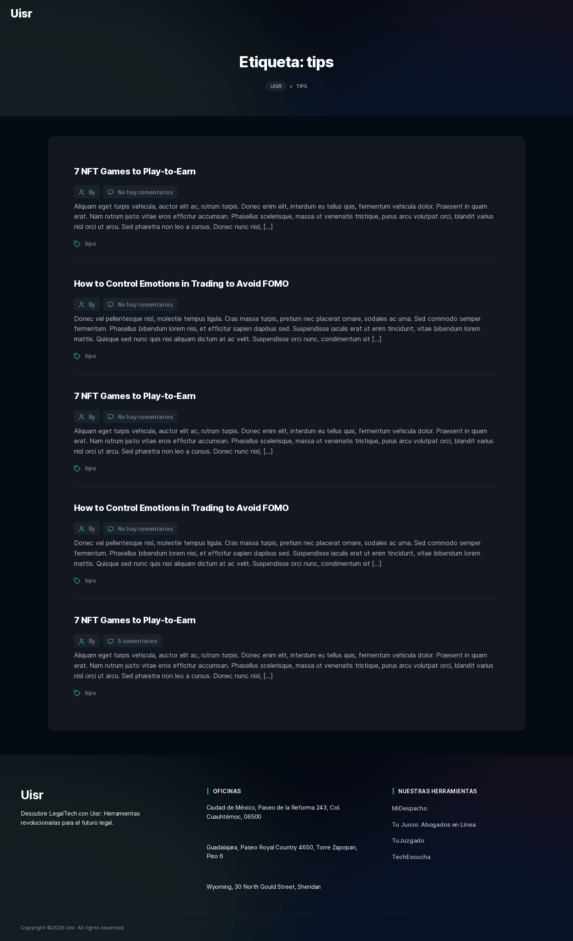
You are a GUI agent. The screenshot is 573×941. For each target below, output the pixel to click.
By (92, 191)
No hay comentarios (145, 191)
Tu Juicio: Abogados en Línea (434, 824)
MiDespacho (409, 808)
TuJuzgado (408, 840)
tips (90, 243)
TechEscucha (411, 857)
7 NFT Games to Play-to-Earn (135, 171)
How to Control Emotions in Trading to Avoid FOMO (181, 283)
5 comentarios (138, 641)
